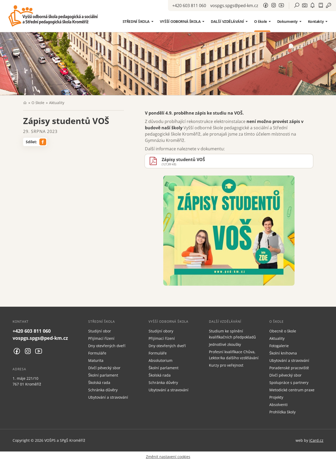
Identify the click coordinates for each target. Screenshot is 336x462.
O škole (38, 102)
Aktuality (56, 102)
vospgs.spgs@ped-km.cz (234, 5)
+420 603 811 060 (189, 5)
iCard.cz (316, 440)
